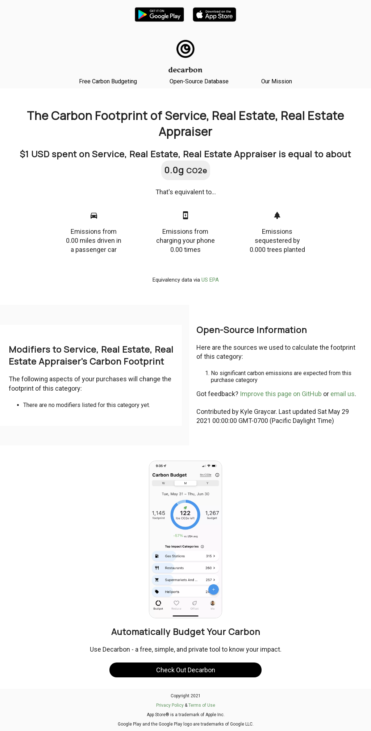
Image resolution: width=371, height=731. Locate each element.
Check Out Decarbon (185, 670)
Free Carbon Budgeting (108, 81)
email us (342, 394)
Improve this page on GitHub (281, 394)
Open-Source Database (199, 81)
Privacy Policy (170, 705)
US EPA (210, 280)
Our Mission (276, 81)
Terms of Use (201, 705)
